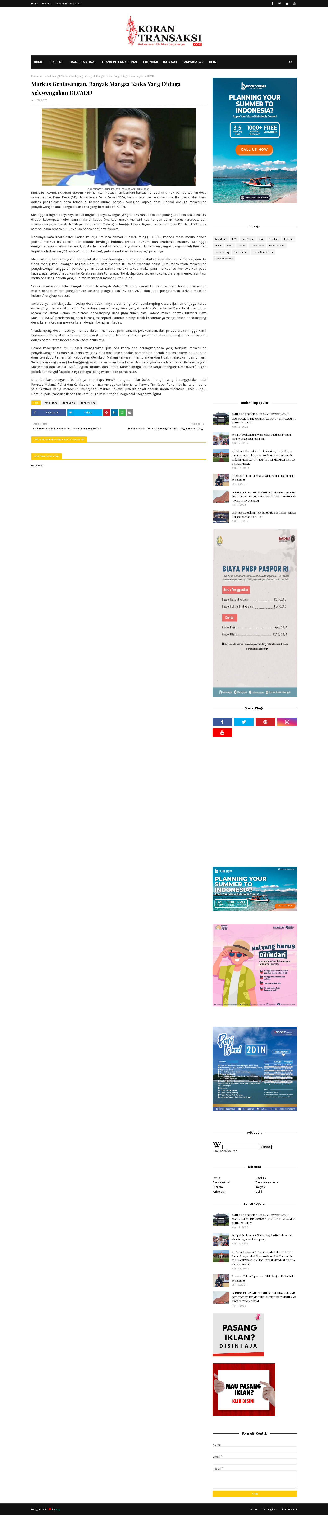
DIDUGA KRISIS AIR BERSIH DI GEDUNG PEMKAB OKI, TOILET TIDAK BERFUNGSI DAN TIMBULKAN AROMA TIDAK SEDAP (264, 496)
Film (261, 239)
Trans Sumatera (224, 258)
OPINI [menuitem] (213, 62)
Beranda (36, 76)
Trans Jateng (222, 252)
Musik (218, 245)
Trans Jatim (50, 402)
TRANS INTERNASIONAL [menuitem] (119, 62)
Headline (274, 239)
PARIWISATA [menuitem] (191, 62)
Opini (259, 1191)
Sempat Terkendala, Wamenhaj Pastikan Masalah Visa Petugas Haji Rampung (262, 436)
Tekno (241, 245)
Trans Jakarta (276, 245)
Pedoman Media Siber (68, 3)
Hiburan (288, 239)
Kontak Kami (289, 1509)
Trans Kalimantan (263, 252)
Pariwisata (219, 1191)
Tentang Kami (270, 1509)
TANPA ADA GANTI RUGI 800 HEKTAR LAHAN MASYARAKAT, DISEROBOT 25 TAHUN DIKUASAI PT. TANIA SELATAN (264, 418)
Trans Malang (51, 76)
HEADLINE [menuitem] (55, 62)
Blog (57, 1509)
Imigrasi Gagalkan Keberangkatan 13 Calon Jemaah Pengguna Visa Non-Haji (264, 514)
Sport (230, 245)
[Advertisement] (255, 298)
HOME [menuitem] (38, 62)
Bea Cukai (248, 239)
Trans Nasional (221, 1182)
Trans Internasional (267, 1182)
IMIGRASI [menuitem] (170, 62)
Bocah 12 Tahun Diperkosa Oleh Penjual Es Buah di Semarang (262, 478)
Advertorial (221, 239)
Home (34, 3)
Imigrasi (260, 1187)
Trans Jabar (257, 245)
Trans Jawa (68, 402)
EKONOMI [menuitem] (150, 62)
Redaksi (47, 3)
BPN (234, 239)
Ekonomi (218, 1187)
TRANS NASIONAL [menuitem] (82, 62)
